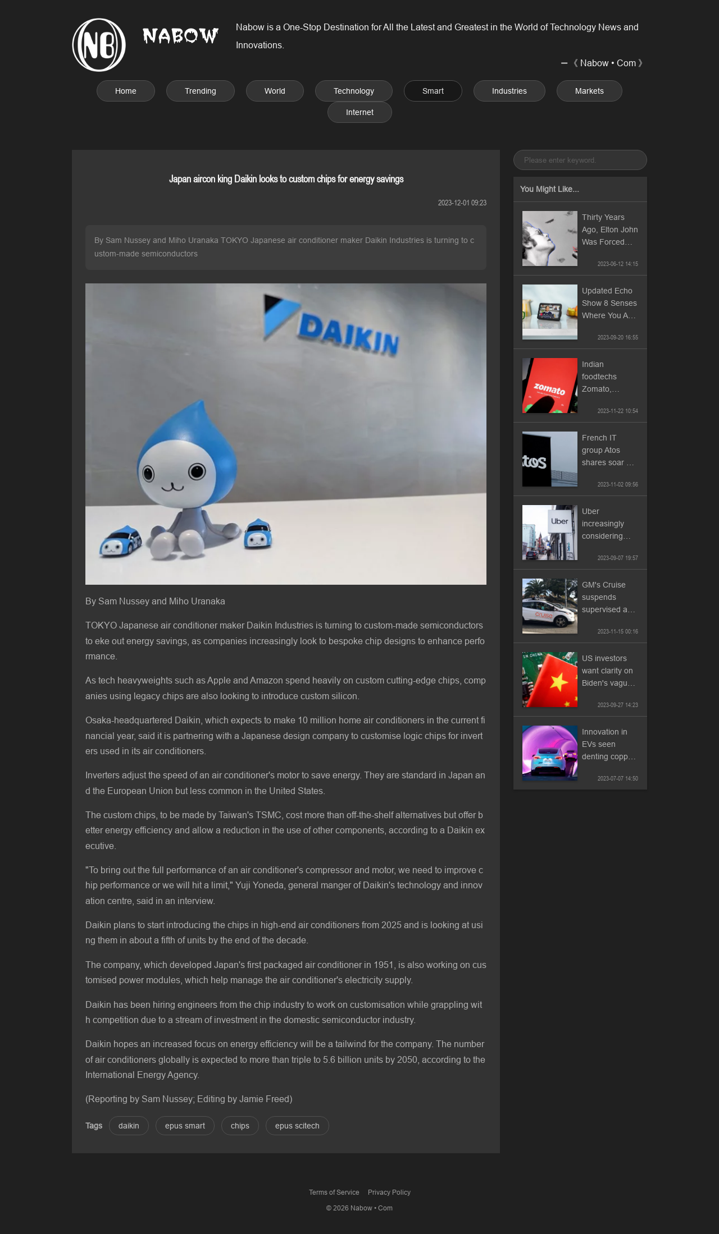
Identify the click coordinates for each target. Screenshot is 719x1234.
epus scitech (297, 1125)
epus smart (185, 1125)
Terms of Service (334, 1192)
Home (125, 90)
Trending (200, 90)
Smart (433, 90)
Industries (509, 90)
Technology (354, 90)
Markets (589, 90)
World (275, 90)
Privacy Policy (389, 1192)
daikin (129, 1125)
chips (240, 1125)
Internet (360, 112)
